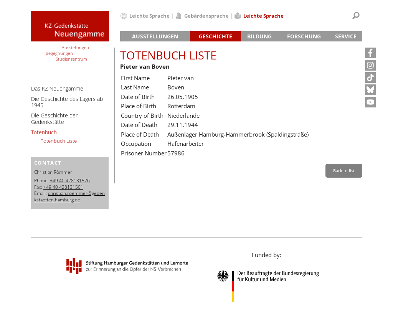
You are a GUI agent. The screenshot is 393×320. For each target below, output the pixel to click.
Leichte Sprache (149, 15)
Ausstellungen (155, 36)
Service (346, 36)
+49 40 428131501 (63, 187)
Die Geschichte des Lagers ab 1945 (67, 102)
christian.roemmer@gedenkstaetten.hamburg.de (69, 196)
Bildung (259, 36)
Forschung (304, 36)
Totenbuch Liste (59, 140)
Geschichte (215, 36)
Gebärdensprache (206, 15)
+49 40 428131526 (70, 180)
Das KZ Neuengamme (57, 88)
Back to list (344, 170)
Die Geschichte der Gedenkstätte (54, 118)
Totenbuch (44, 132)
